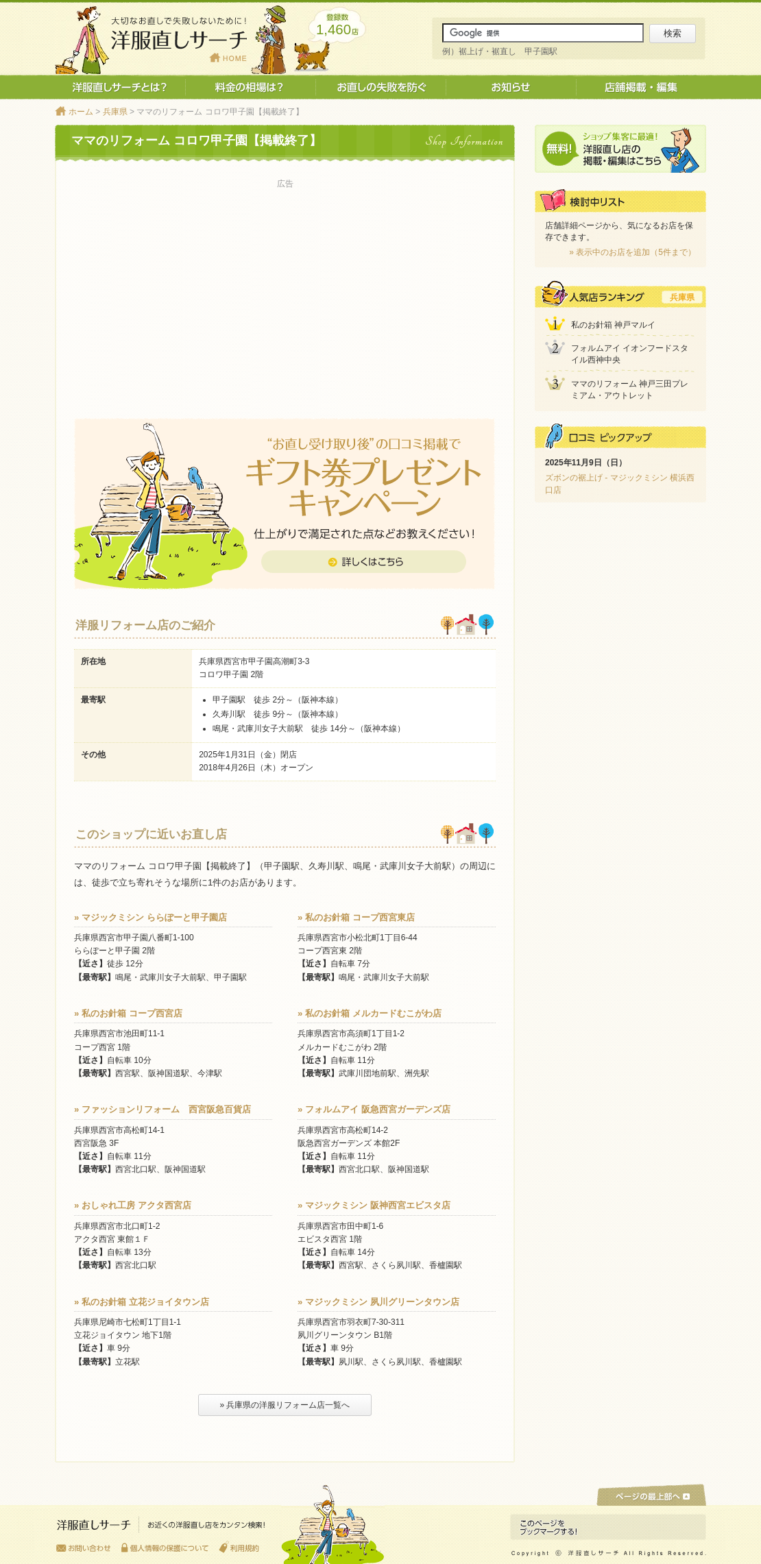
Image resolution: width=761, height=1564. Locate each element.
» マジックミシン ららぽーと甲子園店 (150, 917)
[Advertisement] (285, 288)
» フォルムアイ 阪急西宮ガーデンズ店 (374, 1109)
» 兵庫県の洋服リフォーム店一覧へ (284, 1405)
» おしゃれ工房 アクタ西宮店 (132, 1205)
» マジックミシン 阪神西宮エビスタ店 (374, 1205)
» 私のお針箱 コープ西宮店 (128, 1013)
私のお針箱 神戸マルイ (613, 325)
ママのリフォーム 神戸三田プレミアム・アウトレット (629, 389)
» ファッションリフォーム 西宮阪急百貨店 (162, 1109)
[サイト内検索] (543, 32)
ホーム (81, 112)
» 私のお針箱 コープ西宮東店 (356, 917)
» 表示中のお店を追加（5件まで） (632, 252)
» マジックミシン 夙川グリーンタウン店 (378, 1302)
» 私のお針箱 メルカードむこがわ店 (370, 1013)
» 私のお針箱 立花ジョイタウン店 (141, 1302)
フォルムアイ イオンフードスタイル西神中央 (629, 354)
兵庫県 (115, 112)
